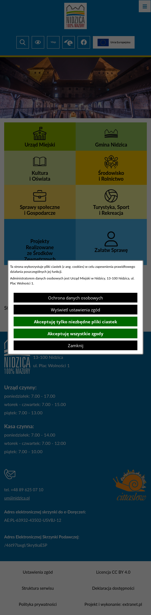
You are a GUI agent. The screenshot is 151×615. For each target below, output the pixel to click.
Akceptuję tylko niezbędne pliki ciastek (75, 321)
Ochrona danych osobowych (75, 298)
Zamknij (75, 345)
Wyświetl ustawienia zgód (75, 309)
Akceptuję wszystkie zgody (75, 333)
